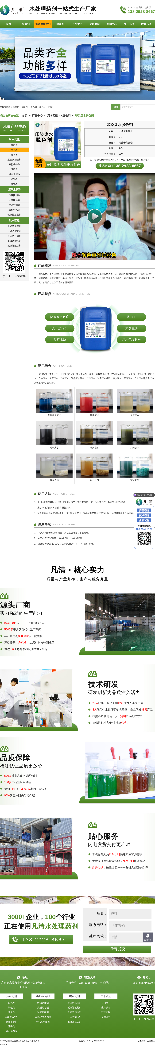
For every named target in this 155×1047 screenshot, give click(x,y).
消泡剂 (14, 179)
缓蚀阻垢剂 (14, 195)
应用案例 (94, 24)
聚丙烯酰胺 (14, 174)
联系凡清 (146, 24)
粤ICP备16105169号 (96, 1041)
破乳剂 (34, 107)
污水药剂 (52, 115)
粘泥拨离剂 (14, 205)
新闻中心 (112, 24)
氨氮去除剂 (14, 164)
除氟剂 (26, 24)
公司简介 (106, 1003)
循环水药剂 (14, 189)
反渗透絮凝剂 (14, 231)
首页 (8, 24)
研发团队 (106, 1012)
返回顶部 (147, 940)
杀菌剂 (16, 107)
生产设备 (106, 1007)
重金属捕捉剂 (43, 24)
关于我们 (106, 996)
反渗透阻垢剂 (14, 245)
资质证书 (106, 1017)
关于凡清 (129, 24)
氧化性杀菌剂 (14, 214)
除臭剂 (60, 24)
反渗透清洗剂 (14, 240)
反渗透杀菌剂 (14, 226)
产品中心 (77, 24)
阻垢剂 (51, 107)
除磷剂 (14, 169)
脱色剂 (42, 107)
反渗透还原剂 (14, 236)
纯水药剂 (14, 220)
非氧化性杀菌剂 (14, 210)
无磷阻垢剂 (14, 200)
